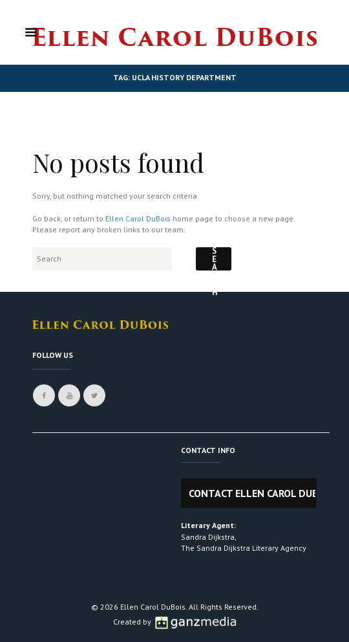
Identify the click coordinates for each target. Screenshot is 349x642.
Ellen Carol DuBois (138, 218)
